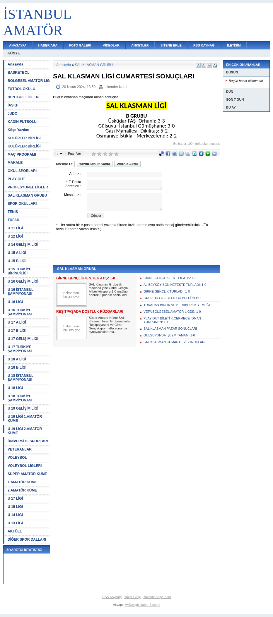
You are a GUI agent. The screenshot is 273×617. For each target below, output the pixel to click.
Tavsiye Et (63, 164)
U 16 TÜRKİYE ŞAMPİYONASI (20, 312)
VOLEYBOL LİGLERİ (25, 466)
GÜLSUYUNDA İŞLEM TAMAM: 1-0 (169, 335)
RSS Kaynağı (112, 597)
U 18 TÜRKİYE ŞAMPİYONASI (20, 398)
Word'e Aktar (127, 164)
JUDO (12, 113)
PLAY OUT (16, 179)
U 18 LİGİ (15, 388)
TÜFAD (13, 220)
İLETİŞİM (233, 45)
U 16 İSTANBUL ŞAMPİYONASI (20, 292)
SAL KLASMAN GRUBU (27, 195)
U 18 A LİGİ (17, 359)
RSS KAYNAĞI (204, 45)
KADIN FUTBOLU (22, 122)
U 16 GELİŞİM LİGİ (23, 281)
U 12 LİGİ (15, 236)
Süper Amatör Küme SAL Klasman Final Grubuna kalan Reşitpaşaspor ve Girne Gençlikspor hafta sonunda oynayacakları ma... (110, 325)
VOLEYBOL (17, 458)
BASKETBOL (19, 73)
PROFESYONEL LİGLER (28, 187)
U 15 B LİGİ (17, 261)
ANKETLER (140, 45)
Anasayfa (15, 64)
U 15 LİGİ (15, 507)
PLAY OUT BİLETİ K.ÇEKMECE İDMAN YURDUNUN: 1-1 (172, 320)
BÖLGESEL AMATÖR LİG (29, 81)
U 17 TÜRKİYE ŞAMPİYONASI (20, 349)
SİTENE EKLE (171, 45)
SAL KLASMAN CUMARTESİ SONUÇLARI (174, 342)
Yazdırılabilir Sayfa (94, 164)
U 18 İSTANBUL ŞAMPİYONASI (20, 378)
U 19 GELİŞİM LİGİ (23, 408)
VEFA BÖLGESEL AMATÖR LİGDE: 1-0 (172, 311)
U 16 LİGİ (15, 302)
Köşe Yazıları (18, 130)
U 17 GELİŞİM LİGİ (23, 339)
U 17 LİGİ (15, 498)
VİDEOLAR (111, 45)
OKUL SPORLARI (22, 171)
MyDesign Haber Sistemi (142, 604)
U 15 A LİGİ (17, 253)
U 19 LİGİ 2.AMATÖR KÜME (25, 431)
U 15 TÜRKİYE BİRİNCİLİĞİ (19, 271)
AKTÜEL (15, 531)
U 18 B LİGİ (17, 367)
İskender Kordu (116, 87)
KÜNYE (14, 53)
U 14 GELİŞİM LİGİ (23, 245)
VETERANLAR (20, 449)
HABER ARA (48, 45)
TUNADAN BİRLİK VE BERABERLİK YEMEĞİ (177, 305)
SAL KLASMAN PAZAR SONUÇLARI (170, 328)
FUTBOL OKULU (21, 89)
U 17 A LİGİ (17, 322)
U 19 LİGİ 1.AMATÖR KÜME (25, 419)
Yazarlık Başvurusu (157, 597)
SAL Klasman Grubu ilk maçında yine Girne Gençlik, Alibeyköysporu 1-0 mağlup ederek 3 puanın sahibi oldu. (109, 290)
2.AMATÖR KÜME (22, 490)
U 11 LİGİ (15, 228)
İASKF (13, 105)
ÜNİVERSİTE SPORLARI (28, 441)
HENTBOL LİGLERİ (23, 97)
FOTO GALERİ (80, 45)
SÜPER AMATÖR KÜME (27, 474)
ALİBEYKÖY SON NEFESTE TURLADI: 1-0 (175, 284)
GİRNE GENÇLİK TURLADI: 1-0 (167, 291)
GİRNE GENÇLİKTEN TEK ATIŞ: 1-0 (170, 278)
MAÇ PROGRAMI (22, 154)
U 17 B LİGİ (17, 331)
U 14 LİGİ (15, 515)
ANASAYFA (18, 45)
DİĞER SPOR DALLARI (27, 539)
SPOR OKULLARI (22, 204)
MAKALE (15, 163)
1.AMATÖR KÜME (22, 482)
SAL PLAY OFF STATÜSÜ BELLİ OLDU (172, 298)
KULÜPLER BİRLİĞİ (24, 138)
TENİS (13, 212)
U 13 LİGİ (15, 523)
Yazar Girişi (132, 597)
